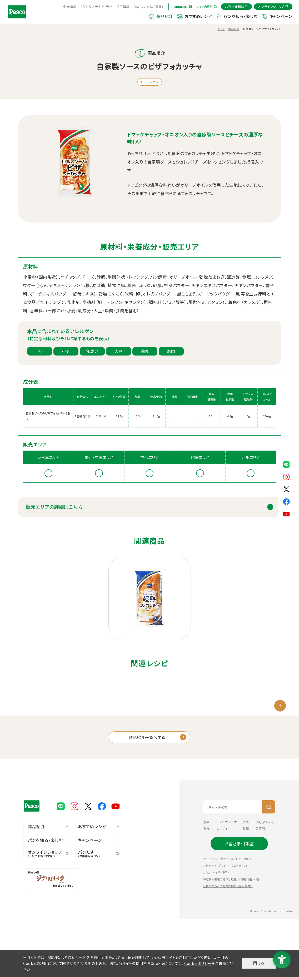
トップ (221, 29)
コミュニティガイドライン (218, 930)
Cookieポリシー (241, 923)
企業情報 (70, 6)
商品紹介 (164, 16)
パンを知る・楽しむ (240, 16)
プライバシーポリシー (216, 923)
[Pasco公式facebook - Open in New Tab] (286, 501)
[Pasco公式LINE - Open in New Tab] (286, 464)
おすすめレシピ (198, 16)
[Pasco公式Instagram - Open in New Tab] (286, 476)
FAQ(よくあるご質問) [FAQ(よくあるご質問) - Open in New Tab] (148, 6)
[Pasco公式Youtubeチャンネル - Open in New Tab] (286, 513)
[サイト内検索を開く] (206, 6)
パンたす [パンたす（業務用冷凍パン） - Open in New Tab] (96, 911)
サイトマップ (210, 917)
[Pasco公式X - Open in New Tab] (286, 488)
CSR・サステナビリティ (96, 6)
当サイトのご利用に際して (236, 917)
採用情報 (123, 6)
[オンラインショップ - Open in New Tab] (273, 6)
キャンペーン (280, 16)
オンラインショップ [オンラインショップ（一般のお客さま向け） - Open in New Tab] (46, 911)
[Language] (182, 6)
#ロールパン (149, 82)
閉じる (258, 963)
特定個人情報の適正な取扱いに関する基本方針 (232, 937)
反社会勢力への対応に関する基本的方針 (228, 944)
